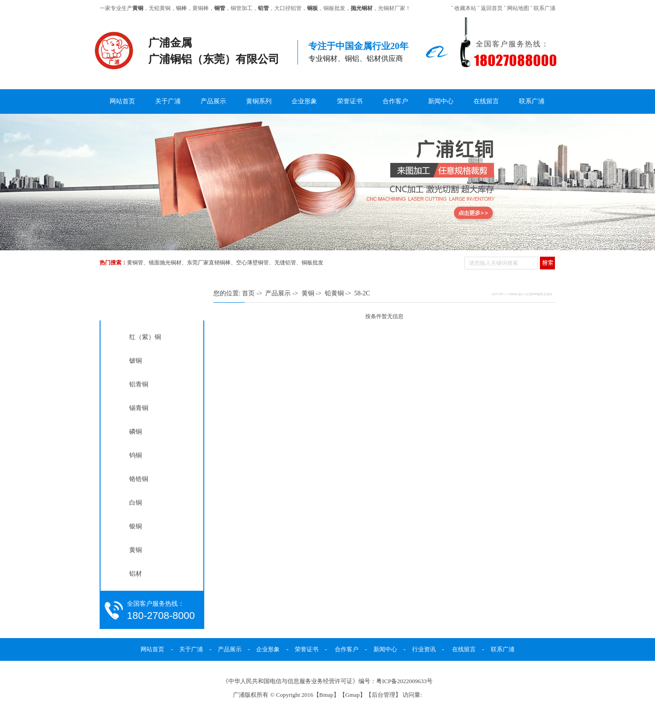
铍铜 (135, 360)
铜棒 (181, 8)
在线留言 (486, 101)
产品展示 (213, 101)
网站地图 (518, 8)
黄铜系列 (259, 101)
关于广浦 (168, 101)
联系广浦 (544, 8)
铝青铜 (138, 384)
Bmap (326, 694)
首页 (248, 293)
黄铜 (135, 549)
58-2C (362, 293)
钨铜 (135, 455)
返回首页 (492, 8)
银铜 (135, 526)
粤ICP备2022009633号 (404, 681)
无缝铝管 (285, 262)
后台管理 (383, 694)
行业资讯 (424, 649)
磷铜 (135, 431)
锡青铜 (138, 407)
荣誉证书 (350, 101)
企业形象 (304, 101)
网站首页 (122, 101)
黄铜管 (135, 262)
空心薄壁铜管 (252, 262)
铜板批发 (312, 262)
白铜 (135, 502)
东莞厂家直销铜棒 (209, 262)
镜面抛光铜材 (165, 262)
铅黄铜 (334, 293)
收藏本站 (465, 8)
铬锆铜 (138, 478)
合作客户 (395, 101)
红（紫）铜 (145, 336)
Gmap (352, 694)
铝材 (135, 573)
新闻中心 (440, 101)
